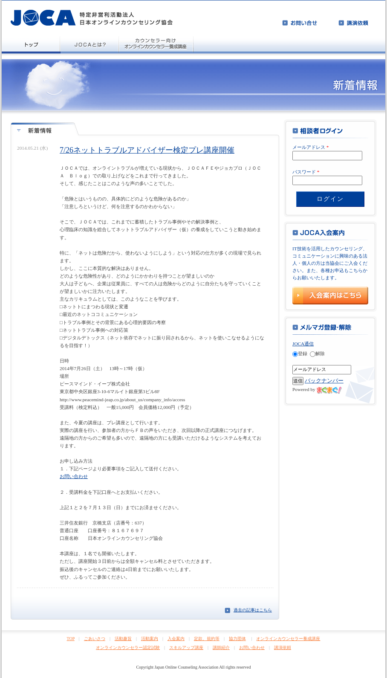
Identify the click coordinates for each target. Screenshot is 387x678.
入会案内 (176, 638)
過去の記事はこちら (253, 610)
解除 (317, 353)
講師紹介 (221, 647)
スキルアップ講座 (186, 647)
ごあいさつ (94, 638)
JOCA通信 (303, 343)
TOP (71, 638)
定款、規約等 (206, 638)
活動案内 (149, 638)
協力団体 (237, 638)
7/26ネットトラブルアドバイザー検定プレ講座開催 (147, 150)
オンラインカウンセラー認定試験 (128, 647)
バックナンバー (324, 380)
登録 (299, 353)
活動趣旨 (123, 638)
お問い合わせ (74, 476)
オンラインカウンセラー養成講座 (288, 638)
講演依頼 (282, 647)
